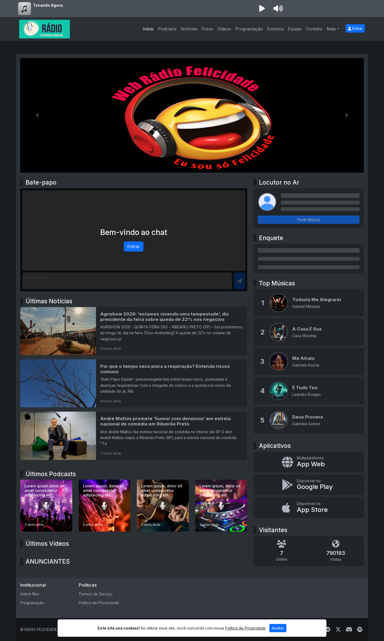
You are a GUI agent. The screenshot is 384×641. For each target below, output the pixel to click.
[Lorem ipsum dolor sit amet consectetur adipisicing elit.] (46, 506)
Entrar (355, 28)
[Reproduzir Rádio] (262, 8)
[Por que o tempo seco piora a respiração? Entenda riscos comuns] (133, 383)
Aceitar (278, 628)
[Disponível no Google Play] (309, 485)
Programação (249, 28)
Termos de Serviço (96, 594)
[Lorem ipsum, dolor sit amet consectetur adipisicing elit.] (105, 506)
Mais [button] (331, 28)
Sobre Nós (29, 594)
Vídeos (224, 28)
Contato (314, 28)
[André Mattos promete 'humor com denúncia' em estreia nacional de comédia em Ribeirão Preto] (133, 436)
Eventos (275, 28)
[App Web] (309, 462)
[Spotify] (359, 629)
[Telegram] (327, 629)
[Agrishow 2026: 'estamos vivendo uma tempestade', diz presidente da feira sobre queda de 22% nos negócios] (133, 331)
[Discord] (349, 629)
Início (148, 28)
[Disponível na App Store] (309, 507)
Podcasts (167, 28)
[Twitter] (338, 629)
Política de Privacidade (99, 602)
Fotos (207, 28)
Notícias (189, 28)
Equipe (295, 28)
